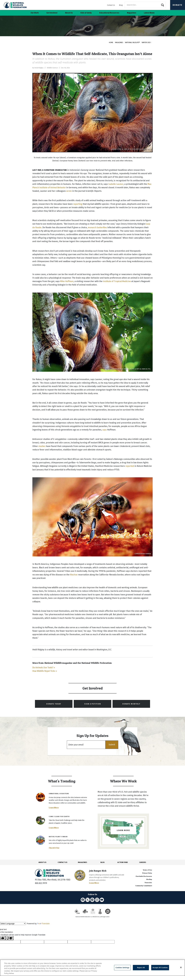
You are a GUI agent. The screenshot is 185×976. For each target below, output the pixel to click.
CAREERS (142, 862)
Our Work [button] (35, 13)
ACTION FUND (122, 862)
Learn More (54, 807)
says (104, 429)
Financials (148, 883)
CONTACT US (62, 862)
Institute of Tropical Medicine (117, 281)
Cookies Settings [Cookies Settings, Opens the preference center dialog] (122, 967)
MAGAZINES (82, 862)
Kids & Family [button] (86, 13)
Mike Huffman (66, 281)
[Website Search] (145, 5)
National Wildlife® (132, 42)
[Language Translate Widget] (13, 923)
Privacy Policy (147, 873)
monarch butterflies (97, 227)
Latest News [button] (149, 13)
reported (129, 466)
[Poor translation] (9, 938)
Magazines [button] (131, 13)
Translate (43, 923)
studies (41, 446)
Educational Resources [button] (109, 13)
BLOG (102, 862)
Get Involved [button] (51, 13)
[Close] (181, 967)
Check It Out (54, 848)
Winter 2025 (146, 42)
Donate (177, 5)
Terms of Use (147, 870)
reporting (77, 204)
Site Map (149, 879)
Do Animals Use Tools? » (43, 667)
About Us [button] (69, 13)
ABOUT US (42, 862)
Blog (121, 5)
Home (111, 42)
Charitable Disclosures (144, 876)
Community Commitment (143, 886)
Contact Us (111, 5)
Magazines (119, 42)
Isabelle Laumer (115, 184)
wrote (69, 191)
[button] (111, 745)
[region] (92, 968)
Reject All (141, 967)
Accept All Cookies (160, 967)
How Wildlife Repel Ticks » (44, 671)
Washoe (73, 574)
